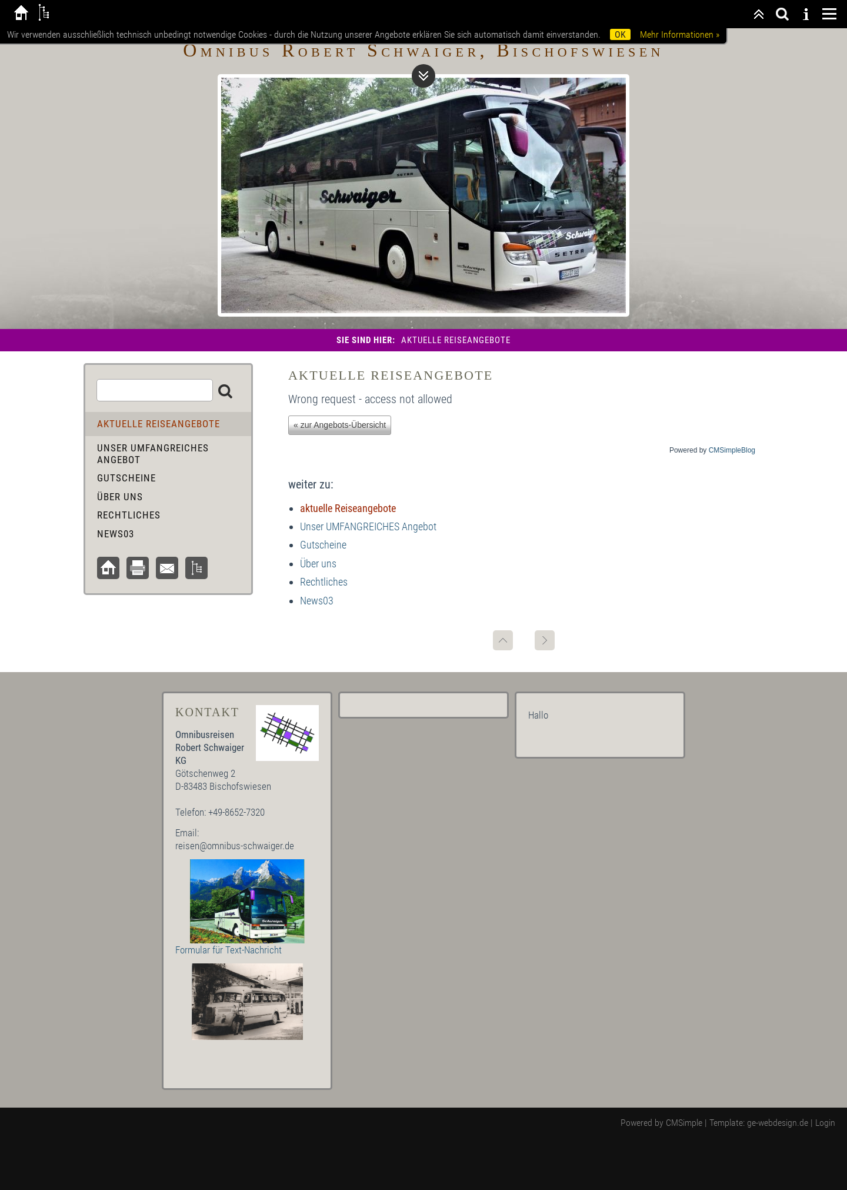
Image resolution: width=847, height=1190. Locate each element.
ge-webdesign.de (777, 1122)
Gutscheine (323, 545)
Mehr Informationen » (679, 34)
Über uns (318, 563)
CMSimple (684, 1122)
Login (825, 1122)
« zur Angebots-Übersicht (340, 425)
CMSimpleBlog (732, 450)
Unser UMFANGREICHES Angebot (368, 526)
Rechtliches (324, 582)
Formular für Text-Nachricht (228, 950)
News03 (317, 600)
